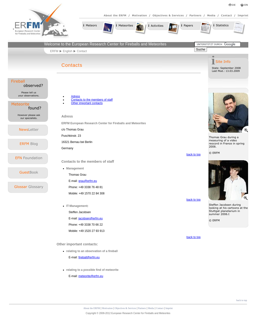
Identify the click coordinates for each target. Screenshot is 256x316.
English (67, 51)
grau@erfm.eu (87, 181)
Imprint (169, 308)
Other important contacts (87, 103)
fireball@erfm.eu (89, 257)
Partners (142, 308)
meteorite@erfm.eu (90, 276)
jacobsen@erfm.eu (90, 218)
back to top (194, 154)
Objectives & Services (125, 308)
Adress (75, 96)
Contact (159, 308)
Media (151, 308)
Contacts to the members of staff (92, 99)
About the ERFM (91, 308)
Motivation (107, 308)
